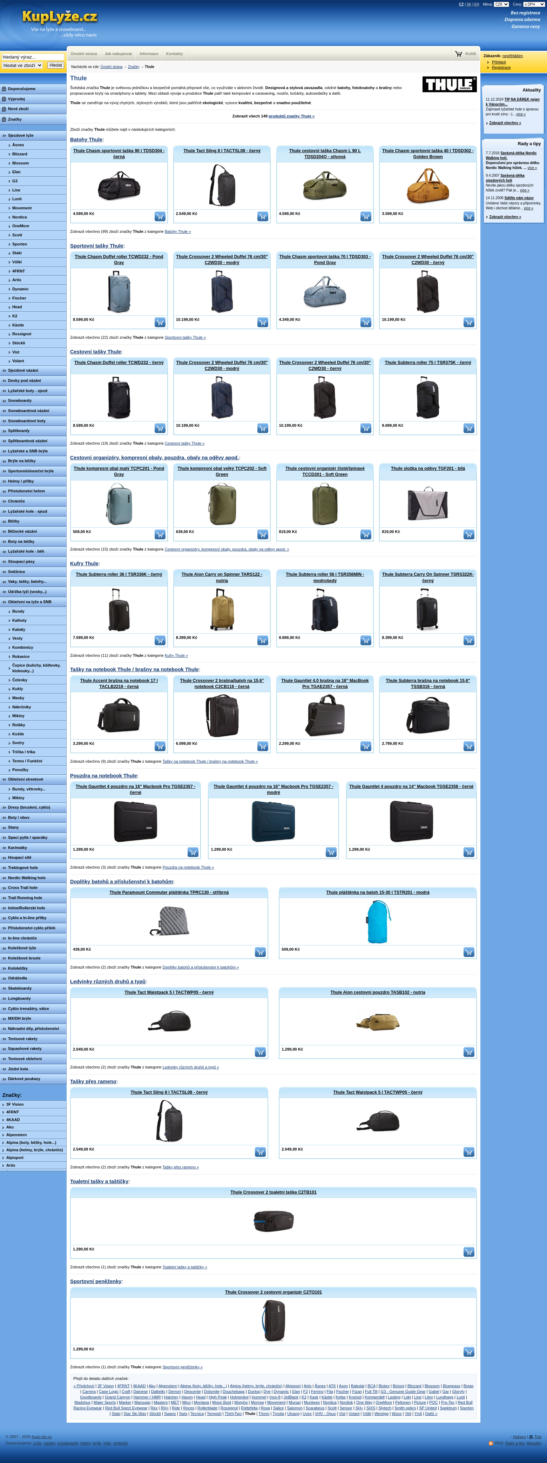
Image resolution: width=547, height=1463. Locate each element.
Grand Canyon (117, 1397)
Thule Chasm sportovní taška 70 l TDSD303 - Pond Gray (325, 259)
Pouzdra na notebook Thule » (188, 867)
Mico (186, 1402)
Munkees (312, 1402)
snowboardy (68, 1443)
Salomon (295, 1408)
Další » (431, 1413)
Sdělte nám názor (519, 198)
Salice (278, 1408)
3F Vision (105, 1386)
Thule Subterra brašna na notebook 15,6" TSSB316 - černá (428, 683)
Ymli (418, 1413)
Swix (183, 1413)
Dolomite (212, 1391)
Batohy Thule (86, 139)
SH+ (359, 1408)
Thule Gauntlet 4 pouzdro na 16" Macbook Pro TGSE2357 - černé (136, 789)
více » (521, 114)
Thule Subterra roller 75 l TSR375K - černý (428, 362)
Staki (116, 1413)
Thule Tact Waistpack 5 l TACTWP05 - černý (169, 992)
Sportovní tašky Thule (96, 246)
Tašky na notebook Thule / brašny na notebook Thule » (210, 761)
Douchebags (234, 1391)
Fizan (357, 1391)
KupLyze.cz (51, 25)
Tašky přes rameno (93, 1081)
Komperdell (375, 1397)
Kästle (327, 1397)
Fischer (342, 1391)
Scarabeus (315, 1408)
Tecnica (197, 1413)
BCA (371, 1386)
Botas (469, 1386)
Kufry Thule (84, 563)
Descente (192, 1391)
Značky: (12, 1095)
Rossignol (229, 1408)
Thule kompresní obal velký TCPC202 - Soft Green (221, 471)
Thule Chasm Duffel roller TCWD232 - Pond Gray (119, 259)
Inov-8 (275, 1397)
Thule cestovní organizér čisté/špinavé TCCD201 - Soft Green (325, 471)
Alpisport (293, 1386)
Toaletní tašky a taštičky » (184, 1267)
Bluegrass (451, 1386)
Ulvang (293, 1413)
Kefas (341, 1397)
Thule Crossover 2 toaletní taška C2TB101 (273, 1192)
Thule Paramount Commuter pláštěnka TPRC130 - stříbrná (169, 892)
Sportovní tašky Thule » (185, 337)
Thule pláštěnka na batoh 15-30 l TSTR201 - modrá (378, 892)
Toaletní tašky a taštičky (99, 1181)
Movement (276, 1402)
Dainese (140, 1391)
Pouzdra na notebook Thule (103, 775)
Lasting (394, 1397)
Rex (153, 1408)
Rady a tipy (529, 143)
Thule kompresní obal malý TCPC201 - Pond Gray (119, 471)
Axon (343, 1386)
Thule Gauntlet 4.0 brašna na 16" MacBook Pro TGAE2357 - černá (325, 683)
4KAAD (139, 1386)
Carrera (89, 1391)
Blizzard (414, 1386)
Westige (381, 1413)
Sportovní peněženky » (183, 1367)
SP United (428, 1408)
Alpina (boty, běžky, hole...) (203, 1386)
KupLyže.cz (42, 1437)
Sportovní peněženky (95, 1281)
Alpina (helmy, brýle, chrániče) (256, 1386)
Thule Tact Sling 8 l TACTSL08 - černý (222, 150)
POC (433, 1402)
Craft (126, 1391)
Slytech (385, 1408)
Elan (296, 1391)
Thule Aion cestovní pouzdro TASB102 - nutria (378, 992)
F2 (305, 1391)
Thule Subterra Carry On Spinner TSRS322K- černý (428, 577)
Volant (354, 1413)
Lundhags (444, 1397)
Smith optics (405, 1408)
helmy (85, 1443)
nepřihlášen (512, 56)
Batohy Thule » (178, 231)
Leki (407, 1397)
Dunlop (254, 1391)
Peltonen (403, 1402)
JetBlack (291, 1397)
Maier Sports (105, 1402)
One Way (364, 1402)
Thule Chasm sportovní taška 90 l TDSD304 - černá (119, 153)
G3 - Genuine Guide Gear (403, 1391)
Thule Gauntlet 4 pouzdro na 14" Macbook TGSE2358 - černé (411, 786)
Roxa (265, 1408)
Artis (307, 1386)
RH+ (165, 1408)
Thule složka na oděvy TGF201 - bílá (428, 468)
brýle (97, 1443)
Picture (420, 1402)
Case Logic (109, 1391)
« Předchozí (84, 1386)
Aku (152, 1386)
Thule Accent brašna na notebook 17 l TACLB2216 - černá (119, 683)
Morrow (257, 1402)
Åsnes (320, 1386)
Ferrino (317, 1391)
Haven (187, 1397)
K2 (304, 1397)
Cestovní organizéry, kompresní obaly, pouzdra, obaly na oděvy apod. (154, 457)
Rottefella (249, 1408)
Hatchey (171, 1397)
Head (200, 1397)
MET (175, 1402)
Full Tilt (371, 1391)
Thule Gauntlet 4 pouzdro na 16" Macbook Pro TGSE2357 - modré (273, 789)
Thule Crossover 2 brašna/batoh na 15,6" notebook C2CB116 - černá (222, 683)
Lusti (461, 1397)
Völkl (367, 1413)
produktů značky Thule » (292, 116)
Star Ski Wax (135, 1413)
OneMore (384, 1402)
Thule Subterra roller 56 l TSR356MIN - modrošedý (325, 577)
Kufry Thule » (176, 655)
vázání (49, 1443)
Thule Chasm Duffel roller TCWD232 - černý (119, 362)
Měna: (496, 4)
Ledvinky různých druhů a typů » (191, 1067)
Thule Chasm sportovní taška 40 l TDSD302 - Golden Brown (428, 153)
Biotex (384, 1386)
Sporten (467, 1408)
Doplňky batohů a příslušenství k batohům (121, 881)
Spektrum (448, 1408)
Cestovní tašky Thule (95, 352)
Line (417, 1397)
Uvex (307, 1413)
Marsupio (142, 1402)
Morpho (241, 1402)
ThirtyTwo (233, 1413)
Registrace (501, 67)
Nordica (330, 1402)
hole (107, 1443)
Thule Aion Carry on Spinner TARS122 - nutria (222, 577)
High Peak (218, 1397)
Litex (429, 1397)
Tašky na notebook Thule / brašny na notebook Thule (134, 669)
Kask (314, 1397)
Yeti (408, 1413)
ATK (332, 1386)
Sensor (346, 1408)
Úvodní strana (111, 67)
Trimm (263, 1413)
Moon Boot (221, 1402)
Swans (170, 1413)
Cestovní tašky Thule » (185, 443)
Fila (330, 1391)
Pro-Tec (448, 1402)
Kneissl (355, 1397)
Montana (201, 1402)
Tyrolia (278, 1413)
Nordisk (346, 1402)
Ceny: (529, 4)
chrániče (120, 1443)
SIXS (371, 1408)
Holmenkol (239, 1397)
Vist (342, 1413)
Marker (125, 1402)
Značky (133, 67)
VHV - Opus (325, 1413)
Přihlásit (499, 62)
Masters (161, 1402)
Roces (188, 1408)
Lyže (37, 1443)
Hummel (259, 1397)
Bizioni (398, 1386)
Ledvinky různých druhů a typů (108, 981)
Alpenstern (167, 1386)
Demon (174, 1391)
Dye (267, 1391)
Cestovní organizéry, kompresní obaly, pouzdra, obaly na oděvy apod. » (227, 549)
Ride (176, 1408)
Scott (332, 1408)
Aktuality (532, 90)
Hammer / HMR (147, 1397)
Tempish (214, 1413)
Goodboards (91, 1397)
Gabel (434, 1391)
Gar (446, 1391)
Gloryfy (458, 1391)
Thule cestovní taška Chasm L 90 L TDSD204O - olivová (325, 153)
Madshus (82, 1402)
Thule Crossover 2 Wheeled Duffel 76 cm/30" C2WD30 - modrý (222, 259)
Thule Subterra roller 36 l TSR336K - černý (119, 574)
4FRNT (123, 1386)
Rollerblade (207, 1408)
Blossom (432, 1386)
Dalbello (158, 1391)
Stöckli (155, 1413)
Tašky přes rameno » (180, 1167)
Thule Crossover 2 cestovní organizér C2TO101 (273, 1292)
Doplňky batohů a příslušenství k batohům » (201, 967)
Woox (396, 1413)
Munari (294, 1402)
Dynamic (281, 1391)
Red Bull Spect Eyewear (126, 1408)
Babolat (357, 1386)
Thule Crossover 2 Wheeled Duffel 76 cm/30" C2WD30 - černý (428, 259)
